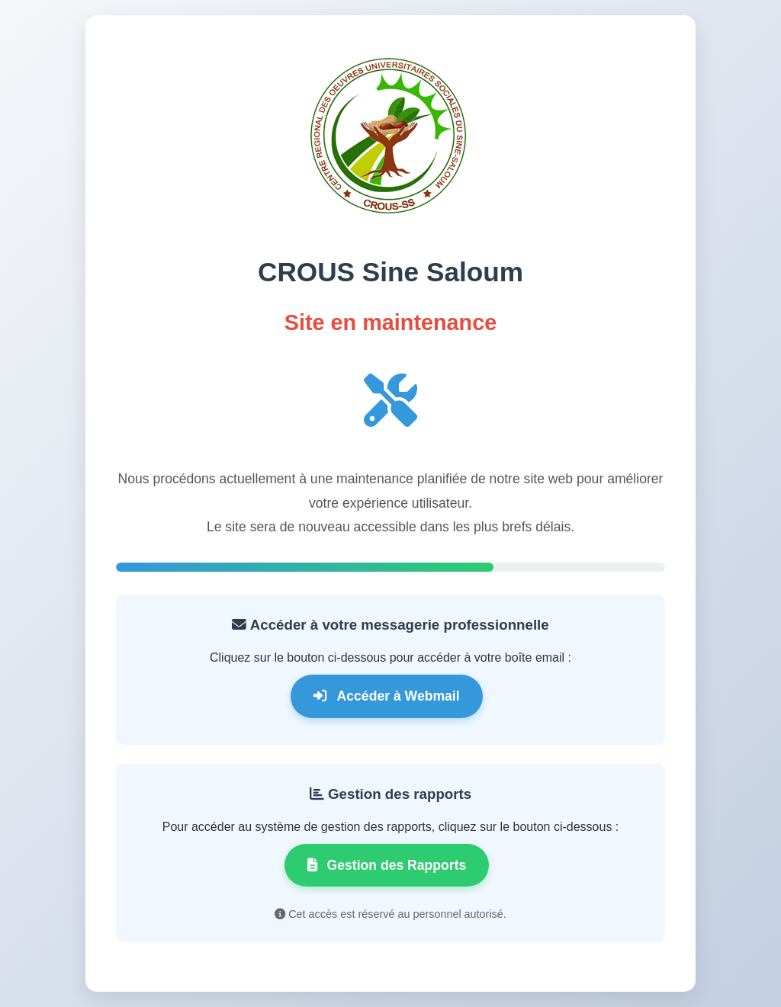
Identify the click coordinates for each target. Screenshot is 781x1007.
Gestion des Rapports (387, 865)
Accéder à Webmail (386, 696)
